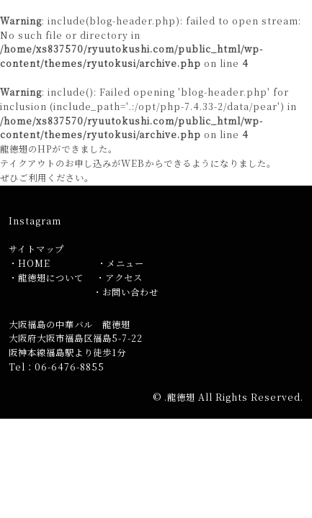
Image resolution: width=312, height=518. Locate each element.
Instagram (35, 220)
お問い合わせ (130, 292)
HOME (34, 263)
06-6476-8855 (69, 366)
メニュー (125, 263)
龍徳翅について (51, 277)
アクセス (124, 277)
